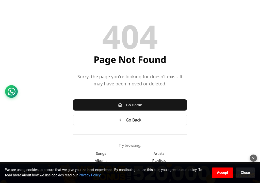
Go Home (130, 104)
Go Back (130, 120)
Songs (101, 153)
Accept (222, 173)
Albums (101, 160)
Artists (159, 153)
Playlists (159, 160)
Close (245, 173)
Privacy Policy (90, 175)
